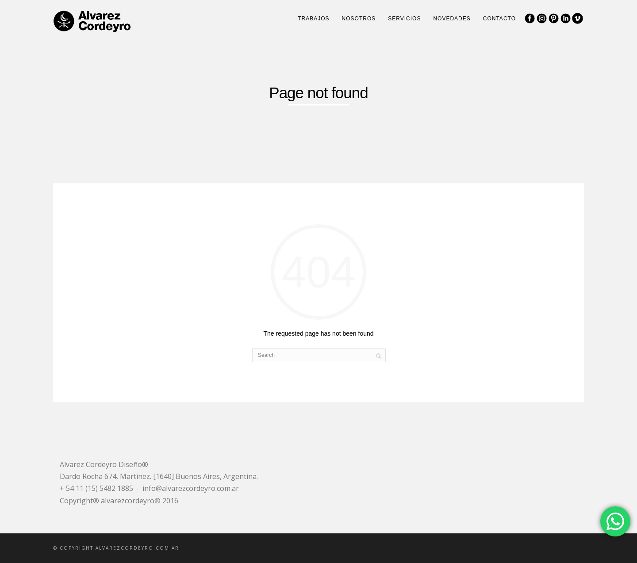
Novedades (451, 18)
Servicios (404, 18)
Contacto (499, 18)
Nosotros (359, 18)
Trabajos (313, 18)
